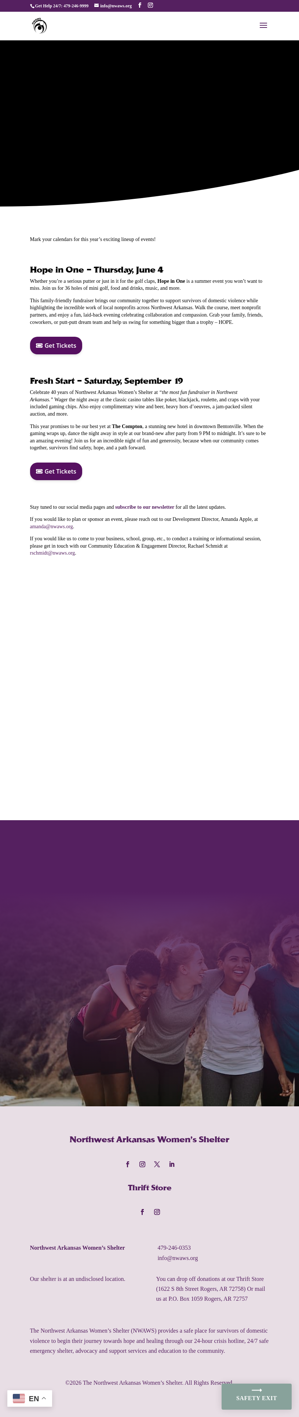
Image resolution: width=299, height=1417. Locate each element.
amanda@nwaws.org (51, 526)
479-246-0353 (174, 1248)
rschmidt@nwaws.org (52, 553)
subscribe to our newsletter (144, 507)
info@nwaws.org (177, 1258)
